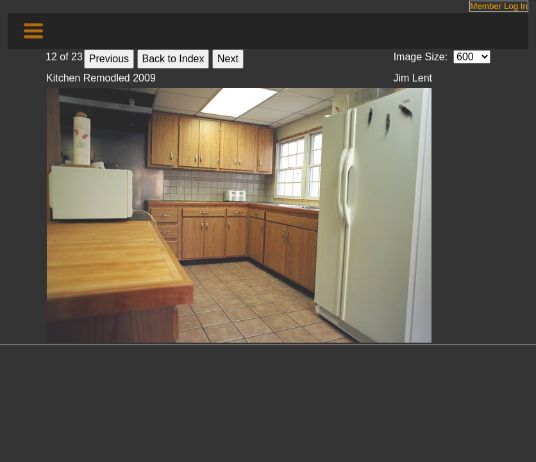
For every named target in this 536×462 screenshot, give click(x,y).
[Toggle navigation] (33, 31)
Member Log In (499, 6)
